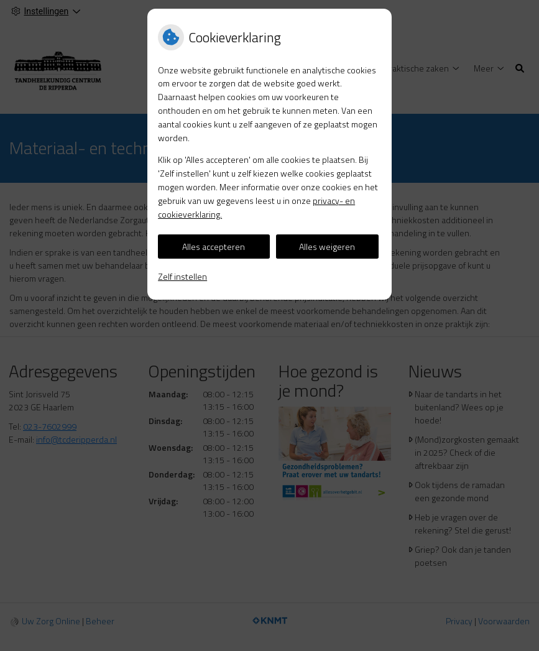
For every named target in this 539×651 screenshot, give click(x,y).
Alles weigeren (327, 246)
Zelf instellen (182, 276)
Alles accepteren (213, 246)
